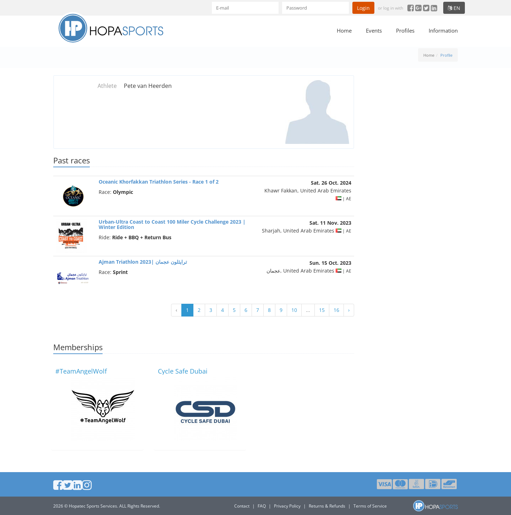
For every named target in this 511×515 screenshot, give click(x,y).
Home (344, 30)
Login (363, 8)
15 (322, 310)
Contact (241, 506)
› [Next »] (349, 310)
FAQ (262, 506)
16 (336, 310)
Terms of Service (370, 506)
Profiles (405, 30)
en (454, 8)
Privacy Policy (287, 506)
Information (443, 30)
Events (374, 30)
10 (294, 310)
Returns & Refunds (327, 506)
